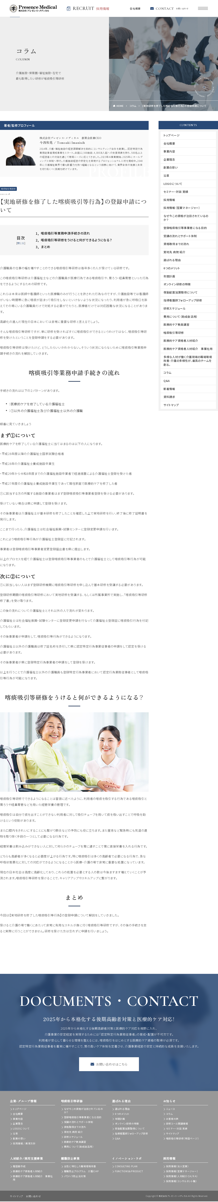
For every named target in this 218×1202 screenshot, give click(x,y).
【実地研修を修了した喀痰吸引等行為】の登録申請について (174, 106)
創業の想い (171, 168)
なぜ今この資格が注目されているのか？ (186, 218)
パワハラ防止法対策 (75, 1176)
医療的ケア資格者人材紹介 (181, 341)
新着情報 (169, 389)
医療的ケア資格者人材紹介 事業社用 (188, 349)
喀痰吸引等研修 (8, 189)
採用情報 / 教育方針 (24, 1143)
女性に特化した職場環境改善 (80, 1166)
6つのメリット (172, 269)
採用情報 (169, 200)
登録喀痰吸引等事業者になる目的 (185, 228)
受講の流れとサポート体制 (180, 236)
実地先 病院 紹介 (174, 252)
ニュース (170, 1109)
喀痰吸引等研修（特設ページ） (182, 1138)
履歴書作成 (19, 1166)
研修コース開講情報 (177, 1124)
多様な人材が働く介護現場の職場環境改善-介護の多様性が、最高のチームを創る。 (188, 361)
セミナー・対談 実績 (176, 192)
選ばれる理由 (172, 261)
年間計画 (169, 277)
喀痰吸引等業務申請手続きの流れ (63, 234)
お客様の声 (172, 1119)
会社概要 (134, 8)
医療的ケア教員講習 (176, 325)
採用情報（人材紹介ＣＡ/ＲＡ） (182, 1176)
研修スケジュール (175, 309)
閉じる (20, 243)
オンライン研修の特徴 (177, 285)
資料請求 (169, 397)
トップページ (172, 136)
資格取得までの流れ (176, 244)
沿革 (166, 176)
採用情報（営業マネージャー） (182, 208)
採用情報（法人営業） (177, 1166)
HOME (120, 106)
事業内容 (169, 152)
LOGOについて (173, 184)
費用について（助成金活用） (181, 317)
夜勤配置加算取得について (181, 293)
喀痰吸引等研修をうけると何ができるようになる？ (74, 240)
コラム (133, 106)
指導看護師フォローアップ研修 (183, 301)
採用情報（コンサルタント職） (181, 1181)
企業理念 (169, 160)
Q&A (167, 381)
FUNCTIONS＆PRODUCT (129, 1171)
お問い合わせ (33, 1196)
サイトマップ (171, 405)
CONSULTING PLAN (126, 1166)
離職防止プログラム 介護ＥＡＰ (81, 1171)
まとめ (43, 247)
